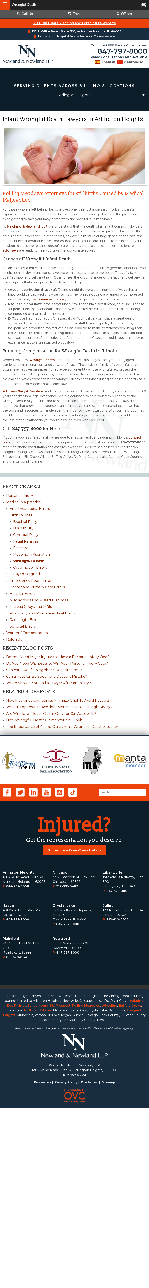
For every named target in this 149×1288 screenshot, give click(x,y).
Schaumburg (38, 1185)
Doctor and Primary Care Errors (37, 587)
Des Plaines (16, 1185)
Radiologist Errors (25, 620)
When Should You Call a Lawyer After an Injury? (48, 683)
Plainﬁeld (11, 1118)
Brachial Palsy (25, 522)
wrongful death (42, 360)
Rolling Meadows (86, 1185)
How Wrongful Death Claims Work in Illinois (44, 720)
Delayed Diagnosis (25, 574)
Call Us (25, 14)
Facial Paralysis (26, 541)
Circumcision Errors (30, 567)
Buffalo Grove (130, 1185)
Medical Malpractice (23, 502)
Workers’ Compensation (27, 633)
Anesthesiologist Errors (30, 509)
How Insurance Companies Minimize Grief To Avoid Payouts (57, 700)
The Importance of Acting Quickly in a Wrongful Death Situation (62, 727)
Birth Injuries (21, 515)
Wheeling (109, 1185)
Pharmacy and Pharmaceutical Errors (43, 613)
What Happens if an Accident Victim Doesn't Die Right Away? (59, 707)
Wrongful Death (28, 561)
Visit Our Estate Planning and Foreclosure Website (74, 23)
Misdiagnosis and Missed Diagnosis (39, 600)
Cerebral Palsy (25, 535)
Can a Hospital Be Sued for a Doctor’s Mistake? (46, 676)
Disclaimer (89, 1262)
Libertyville (113, 1052)
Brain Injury (23, 528)
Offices (124, 14)
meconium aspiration (48, 299)
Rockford (61, 1118)
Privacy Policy (66, 1262)
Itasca (8, 1085)
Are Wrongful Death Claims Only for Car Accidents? (51, 713)
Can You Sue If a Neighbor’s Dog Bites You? (44, 670)
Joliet (108, 1085)
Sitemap (108, 1262)
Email (74, 14)
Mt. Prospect (60, 1185)
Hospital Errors (22, 594)
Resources (42, 1262)
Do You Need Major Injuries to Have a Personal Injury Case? (58, 657)
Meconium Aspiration (31, 554)
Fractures (21, 548)
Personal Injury (19, 495)
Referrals (14, 639)
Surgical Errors (23, 626)
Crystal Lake (64, 1085)
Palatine (136, 1180)
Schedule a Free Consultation (74, 1030)
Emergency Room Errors (31, 580)
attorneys (10, 250)
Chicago (60, 1052)
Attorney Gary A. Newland (23, 391)
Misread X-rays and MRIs (31, 607)
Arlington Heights (18, 1052)
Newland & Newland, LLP (27, 226)
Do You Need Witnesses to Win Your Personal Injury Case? (57, 663)
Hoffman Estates (37, 1190)
